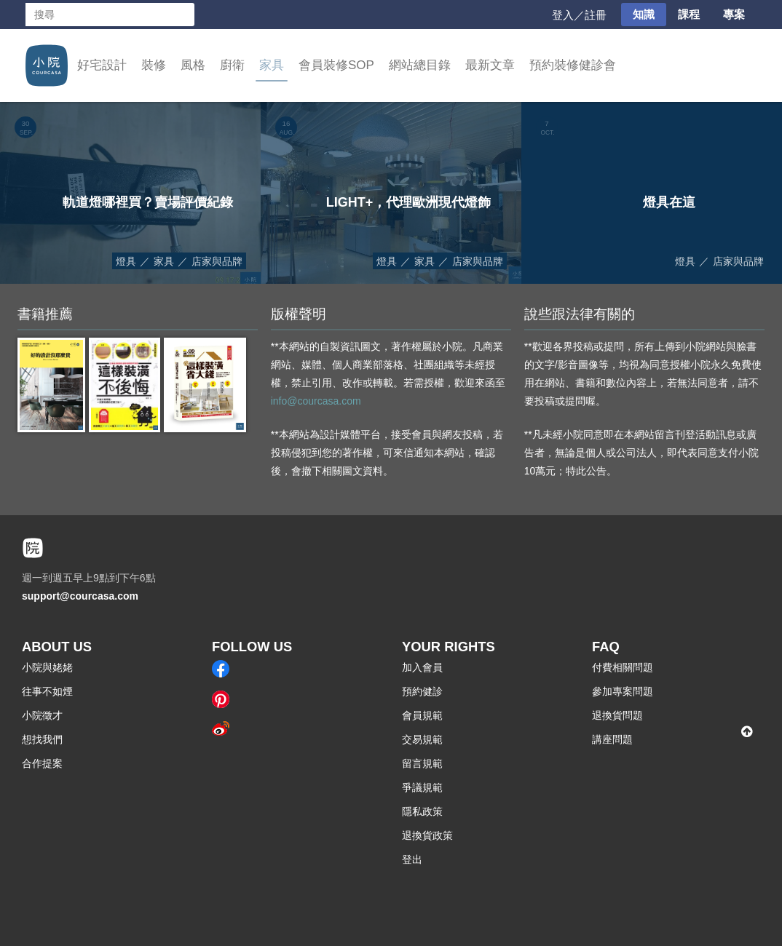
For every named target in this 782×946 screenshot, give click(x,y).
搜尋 (182, 14)
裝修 (153, 65)
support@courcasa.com (80, 596)
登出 (412, 859)
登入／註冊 (579, 15)
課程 (689, 14)
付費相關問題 (622, 667)
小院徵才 (42, 715)
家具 (271, 65)
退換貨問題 (617, 715)
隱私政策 (422, 811)
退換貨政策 (427, 835)
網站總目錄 (420, 65)
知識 (644, 14)
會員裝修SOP (336, 65)
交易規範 (422, 739)
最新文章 (490, 65)
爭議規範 (422, 787)
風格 (193, 65)
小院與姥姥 (47, 667)
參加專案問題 (622, 691)
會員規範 (422, 715)
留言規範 (422, 763)
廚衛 (232, 65)
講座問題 (612, 739)
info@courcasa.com (316, 401)
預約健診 (422, 691)
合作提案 (42, 763)
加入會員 (422, 667)
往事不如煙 (47, 691)
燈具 (126, 261)
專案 (734, 14)
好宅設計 (102, 65)
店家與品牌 (216, 261)
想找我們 (42, 739)
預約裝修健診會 (572, 65)
